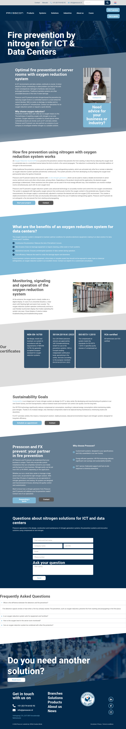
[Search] (107, 2)
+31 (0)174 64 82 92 (26, 706)
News (52, 711)
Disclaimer (94, 724)
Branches (55, 693)
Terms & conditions (108, 724)
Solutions (55, 698)
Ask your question (49, 562)
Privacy (99, 724)
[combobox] (94, 2)
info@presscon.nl (25, 710)
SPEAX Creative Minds (36, 724)
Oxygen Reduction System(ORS (26, 161)
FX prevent (28, 97)
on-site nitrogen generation (57, 178)
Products (55, 702)
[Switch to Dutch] (115, 2)
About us (55, 707)
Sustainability (17, 401)
